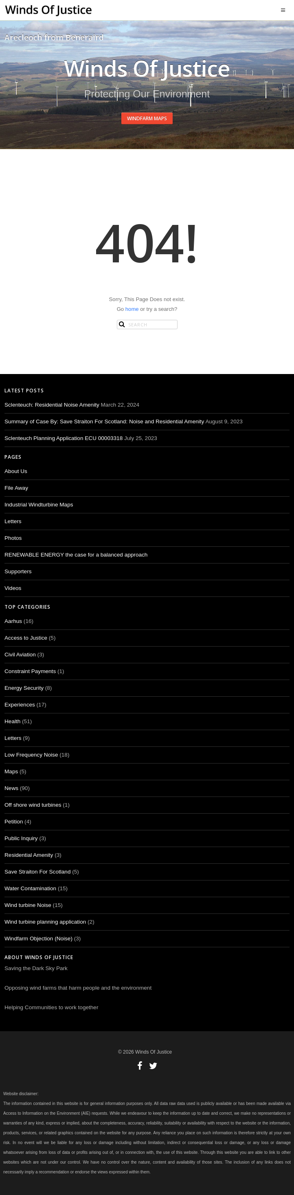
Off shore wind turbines (32, 805)
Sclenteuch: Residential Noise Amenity (51, 405)
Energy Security (24, 688)
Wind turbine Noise (27, 905)
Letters (13, 521)
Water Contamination (30, 888)
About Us (15, 471)
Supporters (18, 571)
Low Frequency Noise (31, 755)
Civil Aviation (20, 654)
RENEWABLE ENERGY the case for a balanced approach (75, 555)
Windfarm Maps (147, 118)
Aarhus (13, 621)
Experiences (19, 705)
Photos (13, 538)
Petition (13, 822)
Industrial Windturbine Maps (38, 505)
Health (12, 721)
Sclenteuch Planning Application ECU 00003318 (63, 438)
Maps (11, 771)
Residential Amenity (28, 855)
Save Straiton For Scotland (37, 872)
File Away (16, 488)
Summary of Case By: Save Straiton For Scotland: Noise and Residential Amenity (104, 421)
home (132, 309)
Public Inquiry (21, 838)
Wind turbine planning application (45, 922)
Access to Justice (25, 638)
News (11, 788)
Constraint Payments (30, 671)
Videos (12, 588)
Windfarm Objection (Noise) (38, 938)
